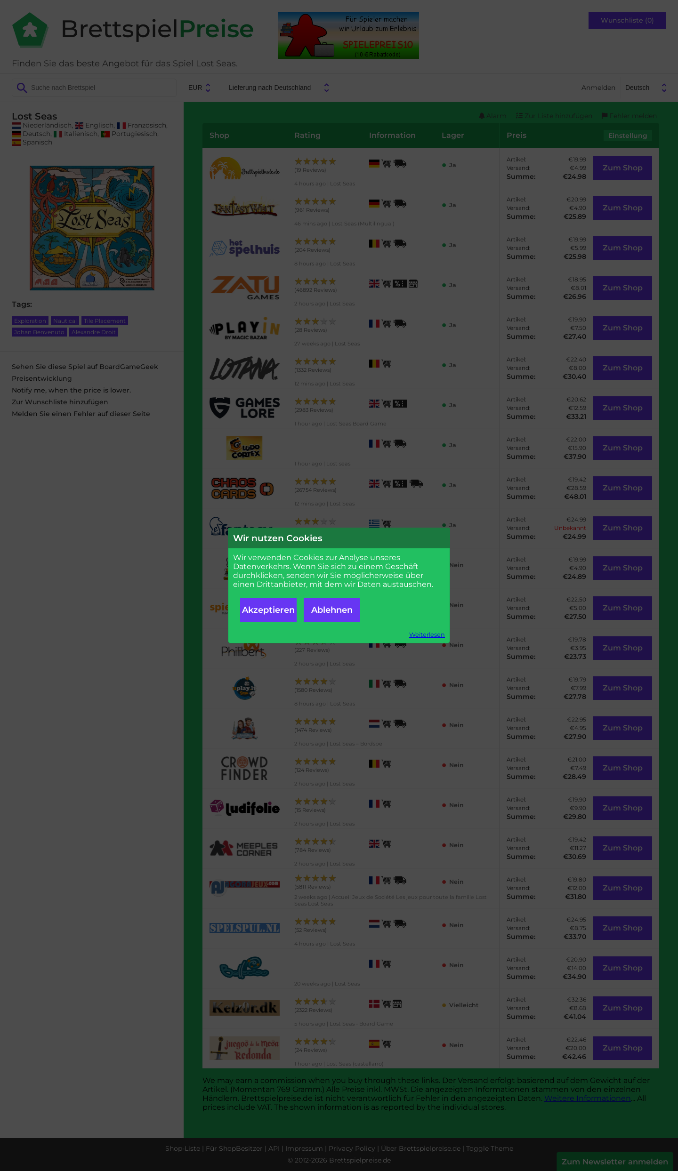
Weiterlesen (427, 634)
